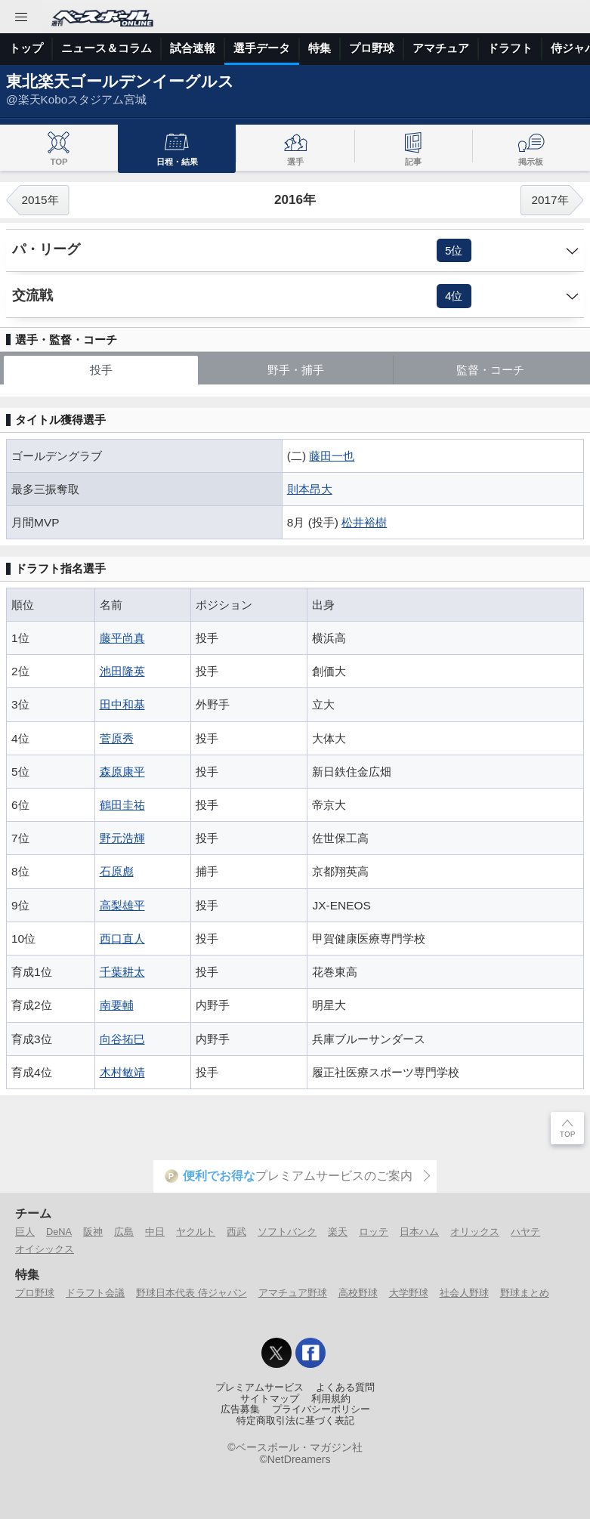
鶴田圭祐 (122, 804)
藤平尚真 (122, 637)
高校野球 (358, 1292)
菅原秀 (117, 738)
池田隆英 (122, 671)
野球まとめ (524, 1292)
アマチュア (440, 48)
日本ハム (419, 1231)
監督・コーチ (490, 369)
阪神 (93, 1231)
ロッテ (373, 1231)
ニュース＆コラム (106, 48)
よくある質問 (345, 1387)
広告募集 (240, 1409)
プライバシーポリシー (321, 1409)
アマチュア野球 (292, 1292)
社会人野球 (464, 1292)
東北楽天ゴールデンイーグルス (120, 81)
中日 (155, 1231)
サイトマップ (269, 1399)
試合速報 (192, 48)
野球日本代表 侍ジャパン (191, 1292)
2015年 (39, 199)
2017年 (549, 199)
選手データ (261, 48)
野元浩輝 (122, 838)
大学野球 (408, 1292)
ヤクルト (195, 1231)
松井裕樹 (364, 522)
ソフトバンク (287, 1231)
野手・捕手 (295, 369)
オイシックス (44, 1249)
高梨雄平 (122, 905)
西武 (236, 1231)
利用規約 (331, 1399)
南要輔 (117, 1005)
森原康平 (122, 771)
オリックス (474, 1231)
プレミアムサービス (259, 1387)
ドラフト (510, 48)
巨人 (25, 1231)
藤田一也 (331, 455)
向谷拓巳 (122, 1039)
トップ (26, 48)
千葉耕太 (122, 971)
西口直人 (122, 938)
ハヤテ (525, 1231)
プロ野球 (371, 48)
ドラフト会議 (95, 1292)
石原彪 (117, 871)
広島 (124, 1231)
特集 (319, 48)
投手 (101, 369)
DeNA (59, 1231)
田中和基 (122, 704)
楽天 (338, 1231)
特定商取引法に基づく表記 (295, 1421)
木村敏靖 (122, 1072)
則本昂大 (309, 489)
